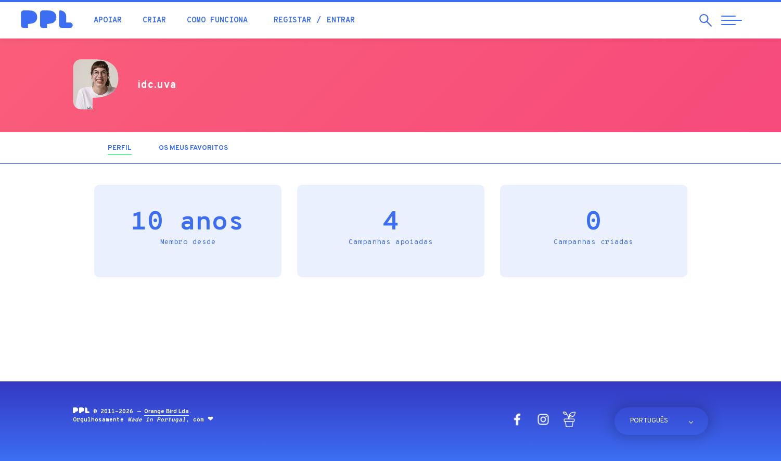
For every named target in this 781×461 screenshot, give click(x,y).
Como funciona (217, 20)
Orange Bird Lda (166, 411)
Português (649, 421)
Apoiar (108, 20)
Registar (292, 20)
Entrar (341, 20)
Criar (154, 20)
